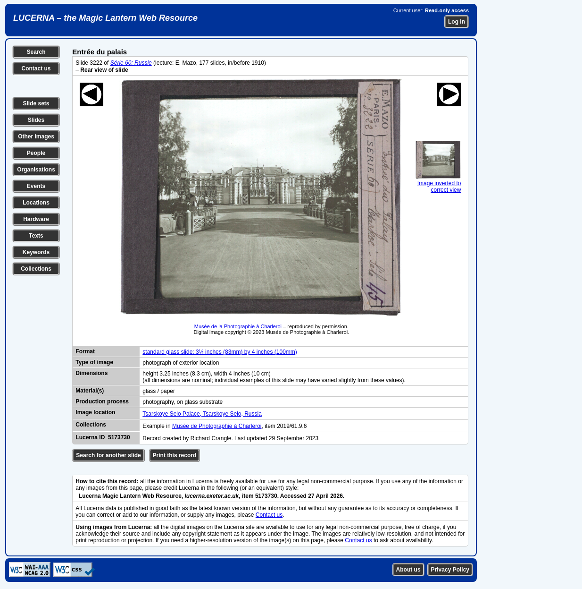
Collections (36, 268)
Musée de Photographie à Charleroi (216, 426)
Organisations (36, 169)
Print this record (175, 455)
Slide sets (36, 103)
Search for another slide (108, 455)
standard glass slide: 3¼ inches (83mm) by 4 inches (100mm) (219, 352)
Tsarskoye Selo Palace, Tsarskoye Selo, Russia (202, 413)
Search (35, 52)
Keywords (36, 252)
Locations (36, 202)
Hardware (36, 219)
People (36, 153)
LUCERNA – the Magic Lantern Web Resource (105, 18)
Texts (36, 235)
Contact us (35, 68)
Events (36, 186)
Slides (36, 120)
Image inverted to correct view (438, 183)
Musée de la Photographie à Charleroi (238, 326)
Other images (36, 136)
